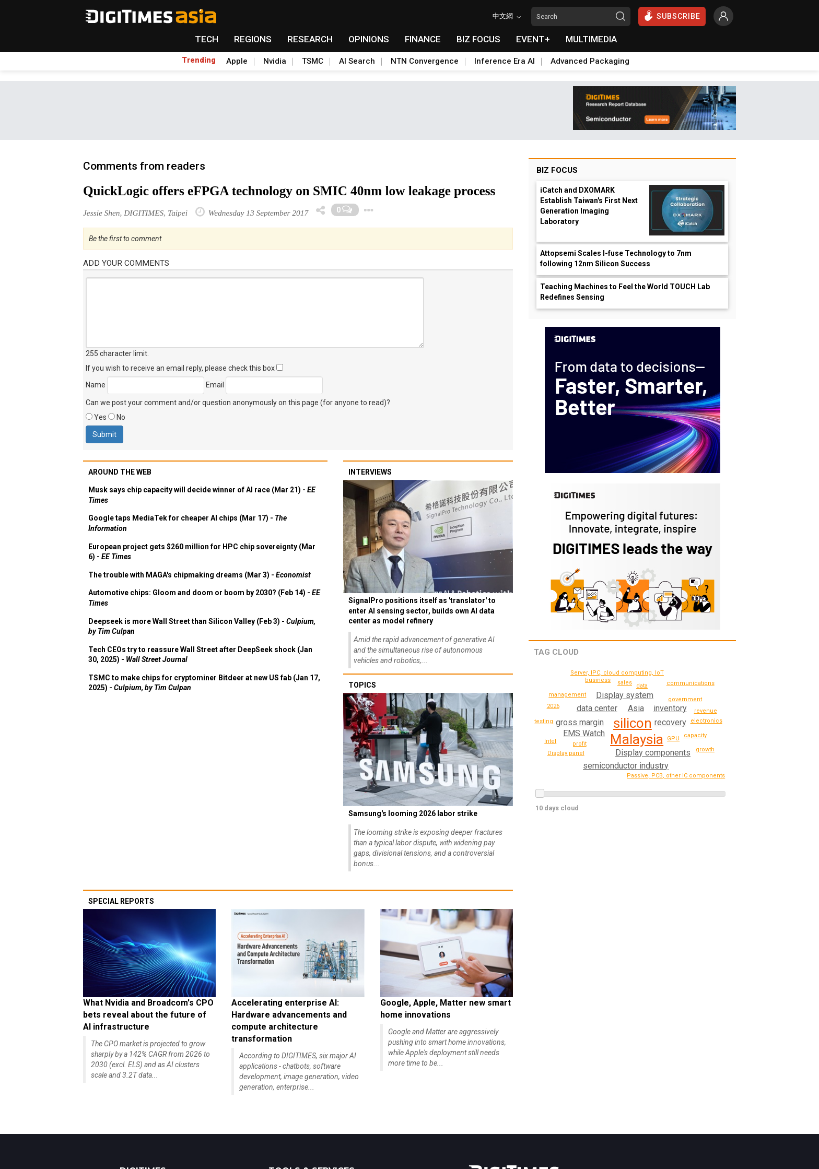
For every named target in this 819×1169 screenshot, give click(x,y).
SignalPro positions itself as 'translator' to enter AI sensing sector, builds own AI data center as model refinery (422, 610)
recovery (671, 722)
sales (624, 682)
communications (644, 775)
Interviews (370, 472)
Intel (551, 741)
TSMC (312, 61)
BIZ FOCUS (478, 39)
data (642, 685)
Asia (636, 708)
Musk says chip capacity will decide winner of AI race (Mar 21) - (201, 495)
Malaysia (636, 739)
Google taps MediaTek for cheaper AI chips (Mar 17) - (187, 523)
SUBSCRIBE (672, 15)
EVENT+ (533, 39)
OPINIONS (368, 39)
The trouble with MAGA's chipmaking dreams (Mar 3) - (199, 575)
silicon (632, 723)
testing (553, 706)
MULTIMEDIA (591, 39)
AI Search (357, 61)
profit (579, 743)
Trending (199, 60)
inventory (669, 708)
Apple (237, 61)
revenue (706, 710)
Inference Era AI (504, 61)
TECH (206, 39)
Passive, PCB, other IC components (620, 672)
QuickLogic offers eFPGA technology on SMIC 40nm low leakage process (289, 191)
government (671, 693)
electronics (707, 720)
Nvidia (274, 61)
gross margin (580, 722)
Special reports (121, 901)
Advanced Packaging (590, 61)
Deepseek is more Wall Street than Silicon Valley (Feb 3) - (201, 626)
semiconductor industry (625, 766)
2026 (701, 696)
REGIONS (253, 39)
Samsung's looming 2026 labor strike (412, 813)
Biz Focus (557, 170)
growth (705, 749)
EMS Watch (583, 733)
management (588, 754)
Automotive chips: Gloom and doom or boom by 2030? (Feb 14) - (204, 597)
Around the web (119, 472)
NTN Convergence (425, 61)
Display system (625, 695)
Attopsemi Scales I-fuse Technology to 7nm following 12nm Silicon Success (616, 258)
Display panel (599, 680)
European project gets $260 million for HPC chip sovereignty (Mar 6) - (201, 551)
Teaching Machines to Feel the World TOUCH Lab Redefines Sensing (625, 291)
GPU (674, 738)
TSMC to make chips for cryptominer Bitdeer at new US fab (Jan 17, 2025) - (204, 683)
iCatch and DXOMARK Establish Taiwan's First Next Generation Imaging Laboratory (589, 206)
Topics (362, 685)
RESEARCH (310, 39)
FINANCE (423, 39)
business (585, 690)
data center (596, 708)
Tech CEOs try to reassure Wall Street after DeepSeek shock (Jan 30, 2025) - (200, 654)
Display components (652, 753)
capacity (695, 735)
